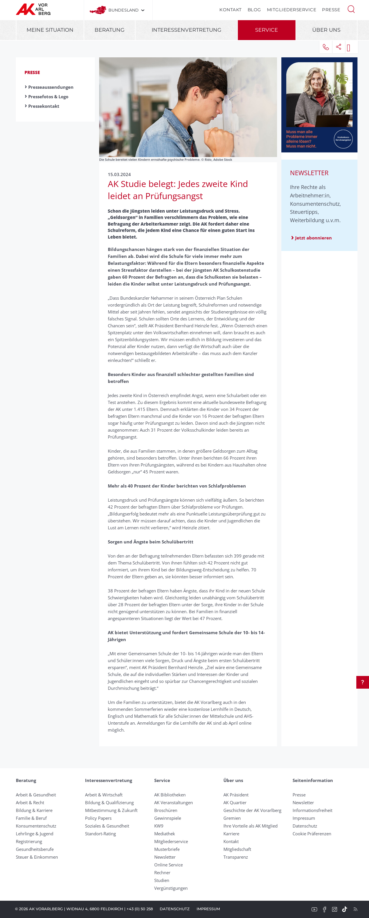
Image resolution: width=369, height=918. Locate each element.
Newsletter (165, 857)
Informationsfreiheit (312, 810)
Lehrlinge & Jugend (34, 833)
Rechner (162, 872)
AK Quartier (234, 802)
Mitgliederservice (292, 9)
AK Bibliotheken (170, 795)
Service (266, 30)
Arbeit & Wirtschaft (104, 795)
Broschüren (165, 810)
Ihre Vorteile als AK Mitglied (250, 826)
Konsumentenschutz (36, 826)
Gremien (232, 818)
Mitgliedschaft (237, 849)
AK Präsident (235, 795)
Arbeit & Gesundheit (36, 795)
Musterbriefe (167, 849)
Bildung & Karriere (34, 810)
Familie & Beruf (31, 818)
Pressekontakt (43, 106)
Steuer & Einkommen (37, 857)
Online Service (168, 865)
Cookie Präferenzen (312, 833)
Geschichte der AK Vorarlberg (252, 810)
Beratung (110, 30)
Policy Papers (98, 818)
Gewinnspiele (167, 818)
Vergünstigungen (171, 888)
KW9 (158, 826)
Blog (254, 9)
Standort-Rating (100, 833)
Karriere (231, 833)
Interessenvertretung (186, 30)
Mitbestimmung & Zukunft (111, 810)
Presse (331, 9)
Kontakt (230, 9)
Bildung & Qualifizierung (109, 802)
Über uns (326, 30)
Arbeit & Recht (30, 802)
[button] (351, 8)
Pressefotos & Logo (48, 96)
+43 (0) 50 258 (140, 908)
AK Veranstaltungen (173, 802)
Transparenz (235, 857)
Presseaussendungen (51, 87)
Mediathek (164, 833)
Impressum (304, 818)
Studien (161, 880)
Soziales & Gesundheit (107, 826)
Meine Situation (50, 30)
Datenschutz (305, 826)
